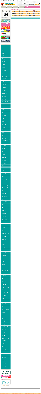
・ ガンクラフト (3, 130)
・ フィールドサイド (4, 267)
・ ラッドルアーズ (3, 332)
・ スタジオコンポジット (4, 187)
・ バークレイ (3, 250)
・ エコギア (3, 110)
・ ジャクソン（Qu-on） (4, 179)
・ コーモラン (3, 154)
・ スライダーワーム (4, 201)
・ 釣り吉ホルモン (3, 213)
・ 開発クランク (3, 124)
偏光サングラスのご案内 (5, 383)
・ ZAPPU (2, 162)
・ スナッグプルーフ (4, 196)
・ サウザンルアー (3, 157)
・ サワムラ (3, 166)
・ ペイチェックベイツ (4, 297)
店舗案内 (3, 381)
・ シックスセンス (3, 171)
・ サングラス (3, 67)
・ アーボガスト (3, 87)
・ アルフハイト (3, 82)
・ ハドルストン (3, 253)
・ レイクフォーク (3, 348)
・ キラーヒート (3, 138)
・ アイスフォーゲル (4, 70)
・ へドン (2, 300)
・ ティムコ (3, 222)
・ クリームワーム (3, 148)
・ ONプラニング (3, 121)
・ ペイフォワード (3, 298)
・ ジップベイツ (3, 173)
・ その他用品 (3, 59)
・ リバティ (3, 343)
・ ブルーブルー (3, 284)
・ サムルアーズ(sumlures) (4, 165)
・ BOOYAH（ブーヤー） (4, 278)
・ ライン (2, 53)
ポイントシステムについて (6, 382)
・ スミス (2, 190)
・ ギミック (3, 133)
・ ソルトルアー (3, 366)
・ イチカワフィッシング (4, 93)
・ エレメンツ (3, 109)
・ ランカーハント (3, 335)
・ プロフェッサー (3, 289)
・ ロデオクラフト (3, 360)
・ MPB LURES (3, 115)
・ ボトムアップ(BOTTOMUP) (5, 309)
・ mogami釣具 (3, 324)
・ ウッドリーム (3, 99)
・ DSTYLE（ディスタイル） (5, 233)
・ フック (2, 55)
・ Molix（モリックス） (4, 326)
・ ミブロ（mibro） (4, 320)
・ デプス (2, 225)
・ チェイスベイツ (3, 210)
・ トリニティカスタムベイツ (5, 236)
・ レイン (2, 352)
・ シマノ (2, 176)
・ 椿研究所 (3, 218)
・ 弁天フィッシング (4, 303)
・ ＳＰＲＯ (3, 199)
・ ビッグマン (3, 264)
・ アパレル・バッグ (4, 64)
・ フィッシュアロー (4, 269)
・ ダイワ (2, 207)
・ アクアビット (3, 78)
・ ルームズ (3, 346)
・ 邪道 (2, 182)
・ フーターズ (3, 276)
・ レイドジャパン (3, 354)
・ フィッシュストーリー (4, 270)
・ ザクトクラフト (3, 160)
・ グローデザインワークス (5, 146)
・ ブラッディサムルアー (4, 281)
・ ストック (3, 198)
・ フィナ (2, 273)
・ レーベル (3, 355)
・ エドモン (3, 112)
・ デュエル (3, 227)
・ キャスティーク (3, 135)
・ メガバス (3, 323)
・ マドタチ (3, 312)
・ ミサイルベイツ (3, 318)
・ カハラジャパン (3, 127)
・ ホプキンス (3, 306)
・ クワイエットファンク (4, 145)
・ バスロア (3, 261)
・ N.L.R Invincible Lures (4, 106)
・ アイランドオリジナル (4, 75)
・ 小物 (2, 58)
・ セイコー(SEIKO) (4, 202)
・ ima (2, 73)
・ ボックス (3, 61)
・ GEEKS (2, 132)
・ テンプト (3, 230)
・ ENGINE (2, 118)
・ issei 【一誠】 (3, 90)
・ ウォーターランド (4, 102)
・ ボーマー (3, 304)
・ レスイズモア (3, 357)
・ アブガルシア (3, 81)
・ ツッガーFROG (3, 216)
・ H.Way (2, 107)
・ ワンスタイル (3, 363)
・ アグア (2, 79)
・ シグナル (3, 170)
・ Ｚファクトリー (3, 204)
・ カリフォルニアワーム (4, 129)
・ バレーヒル (3, 258)
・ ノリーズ (3, 247)
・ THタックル (3, 221)
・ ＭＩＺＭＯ (3, 321)
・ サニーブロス (3, 163)
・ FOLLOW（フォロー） (4, 275)
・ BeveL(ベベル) (3, 301)
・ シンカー (3, 56)
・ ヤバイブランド (3, 327)
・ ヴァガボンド (3, 96)
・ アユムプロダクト (4, 84)
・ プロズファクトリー (4, 292)
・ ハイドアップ (3, 252)
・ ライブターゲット (4, 329)
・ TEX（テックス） (4, 219)
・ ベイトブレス (3, 295)
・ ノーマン (3, 244)
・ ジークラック (3, 174)
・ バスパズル (3, 249)
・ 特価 (2, 47)
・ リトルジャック (3, 340)
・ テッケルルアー (3, 224)
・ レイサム (3, 351)
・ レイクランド (3, 349)
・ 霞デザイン (3, 126)
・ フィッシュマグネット (4, 272)
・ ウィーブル (3, 98)
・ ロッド (2, 50)
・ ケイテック (3, 151)
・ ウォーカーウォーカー (4, 101)
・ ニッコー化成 (3, 239)
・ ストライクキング (4, 193)
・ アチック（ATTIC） (4, 76)
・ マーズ (2, 315)
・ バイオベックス (3, 255)
